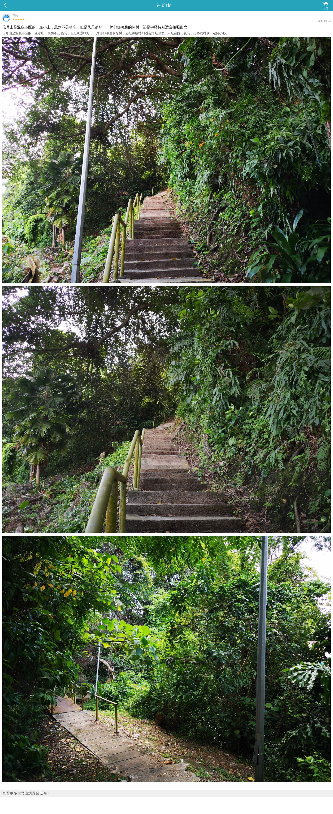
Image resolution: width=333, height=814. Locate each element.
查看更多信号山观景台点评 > (26, 793)
